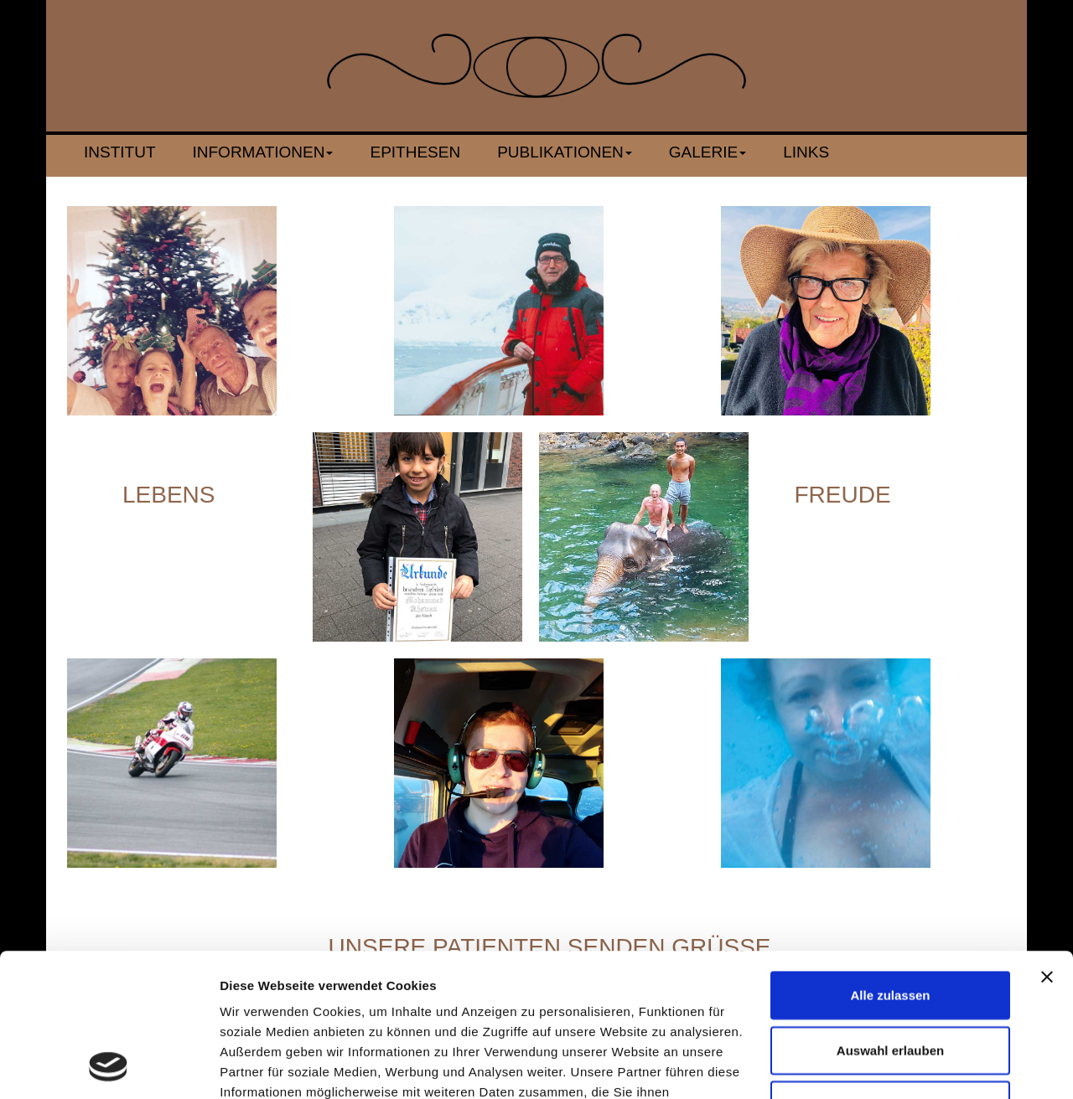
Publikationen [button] (564, 152)
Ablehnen (890, 970)
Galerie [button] (707, 152)
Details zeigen (891, 1066)
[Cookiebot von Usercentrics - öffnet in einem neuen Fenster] (108, 1066)
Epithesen (415, 152)
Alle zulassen (890, 861)
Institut (120, 152)
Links (806, 152)
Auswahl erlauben (890, 916)
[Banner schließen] (1047, 843)
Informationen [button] (263, 152)
